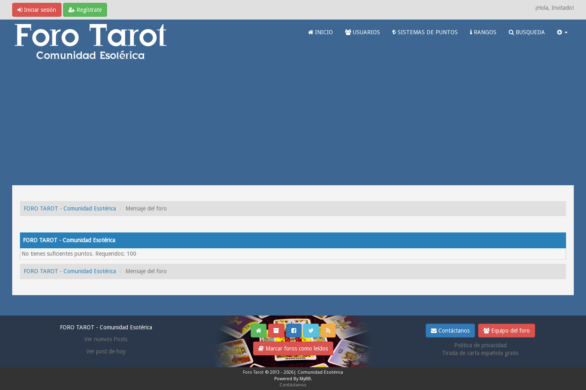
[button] (562, 32)
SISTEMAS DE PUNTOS (425, 32)
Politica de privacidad (480, 345)
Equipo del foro (506, 330)
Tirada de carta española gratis (480, 353)
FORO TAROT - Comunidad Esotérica (70, 208)
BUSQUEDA (527, 32)
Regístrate (85, 10)
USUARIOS (362, 32)
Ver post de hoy (106, 351)
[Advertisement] (293, 124)
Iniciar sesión (36, 10)
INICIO (320, 32)
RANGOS (483, 32)
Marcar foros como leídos (293, 348)
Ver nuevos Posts (105, 339)
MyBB (305, 378)
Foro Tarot (253, 372)
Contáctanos (450, 330)
